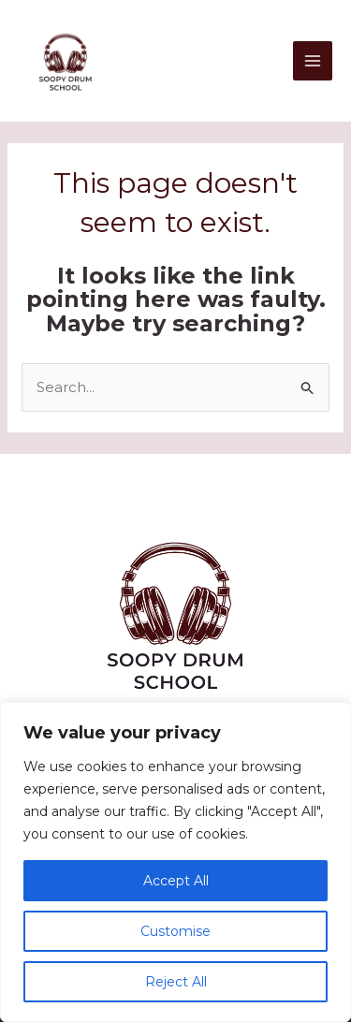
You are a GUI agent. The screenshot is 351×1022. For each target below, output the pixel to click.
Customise (175, 931)
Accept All (176, 880)
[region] (175, 862)
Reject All (176, 981)
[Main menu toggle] (313, 61)
